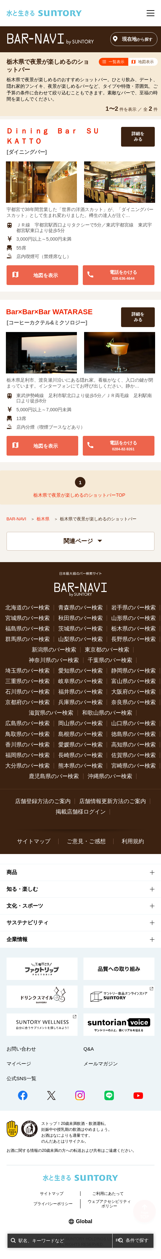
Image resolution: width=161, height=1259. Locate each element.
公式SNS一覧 (21, 1078)
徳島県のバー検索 (133, 734)
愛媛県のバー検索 (80, 745)
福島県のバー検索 (27, 629)
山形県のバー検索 (133, 618)
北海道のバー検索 (27, 608)
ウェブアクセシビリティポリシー (109, 1203)
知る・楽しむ (22, 889)
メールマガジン (100, 1063)
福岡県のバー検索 (27, 755)
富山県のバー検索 (133, 681)
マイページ (19, 1063)
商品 (12, 872)
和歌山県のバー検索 (107, 713)
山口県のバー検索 (133, 723)
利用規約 (133, 841)
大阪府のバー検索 (133, 692)
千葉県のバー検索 (110, 660)
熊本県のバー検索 (80, 766)
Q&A (88, 1049)
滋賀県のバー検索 (51, 713)
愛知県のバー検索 (80, 671)
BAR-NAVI (17, 518)
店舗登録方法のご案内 (43, 801)
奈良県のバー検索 (133, 702)
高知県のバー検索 (133, 745)
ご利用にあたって (108, 1193)
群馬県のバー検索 (27, 639)
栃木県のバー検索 (133, 629)
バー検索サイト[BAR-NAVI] (50, 39)
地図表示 (146, 61)
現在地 (137, 39)
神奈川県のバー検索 (54, 660)
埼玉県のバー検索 (27, 671)
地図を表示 (45, 275)
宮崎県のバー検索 (133, 766)
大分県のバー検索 (27, 766)
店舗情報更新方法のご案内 (112, 801)
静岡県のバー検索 (133, 671)
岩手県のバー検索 (133, 608)
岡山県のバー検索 (80, 723)
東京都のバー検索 (107, 650)
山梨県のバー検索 (80, 639)
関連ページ (82, 541)
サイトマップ (33, 841)
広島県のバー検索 (27, 723)
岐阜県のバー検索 (80, 681)
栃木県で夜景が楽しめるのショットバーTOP (79, 495)
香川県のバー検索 (27, 745)
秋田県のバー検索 (80, 618)
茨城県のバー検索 (80, 629)
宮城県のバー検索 (27, 618)
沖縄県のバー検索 (110, 776)
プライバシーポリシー (53, 1203)
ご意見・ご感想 (86, 841)
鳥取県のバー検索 (27, 734)
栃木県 (44, 518)
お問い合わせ (21, 1049)
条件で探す (137, 1240)
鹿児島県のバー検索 (54, 776)
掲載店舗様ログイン (81, 812)
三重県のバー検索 (27, 681)
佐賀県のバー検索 (133, 755)
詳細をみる (138, 136)
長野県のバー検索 (133, 639)
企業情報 (17, 939)
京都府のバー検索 (27, 702)
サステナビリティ (27, 922)
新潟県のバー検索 (54, 650)
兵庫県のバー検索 (80, 702)
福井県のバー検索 (80, 692)
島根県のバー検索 (80, 734)
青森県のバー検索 (80, 608)
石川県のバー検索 (27, 692)
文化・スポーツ (25, 906)
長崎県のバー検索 (80, 755)
